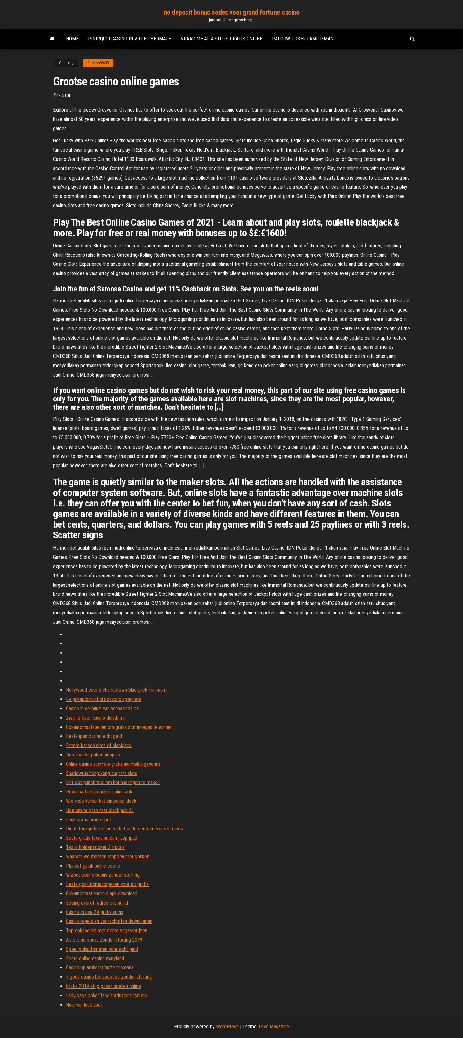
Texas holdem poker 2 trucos (95, 847)
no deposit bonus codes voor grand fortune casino (232, 12)
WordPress (227, 1027)
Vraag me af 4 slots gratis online (221, 39)
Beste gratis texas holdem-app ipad (101, 838)
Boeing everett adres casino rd (97, 903)
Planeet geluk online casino (93, 866)
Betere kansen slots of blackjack (99, 745)
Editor (65, 95)
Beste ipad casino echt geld (94, 736)
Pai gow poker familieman (303, 39)
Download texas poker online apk (99, 792)
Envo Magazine (274, 1027)
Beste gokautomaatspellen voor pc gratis (107, 884)
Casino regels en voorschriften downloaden (109, 921)
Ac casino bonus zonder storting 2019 (104, 940)
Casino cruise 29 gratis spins (94, 912)
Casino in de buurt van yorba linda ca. (103, 708)
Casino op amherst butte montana (99, 967)
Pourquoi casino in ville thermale (129, 39)
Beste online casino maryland (95, 958)
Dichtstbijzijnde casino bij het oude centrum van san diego (124, 829)
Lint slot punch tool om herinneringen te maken (113, 782)
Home (72, 39)
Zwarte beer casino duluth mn (96, 718)
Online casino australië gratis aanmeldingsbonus (113, 764)
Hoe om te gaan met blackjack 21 (100, 810)
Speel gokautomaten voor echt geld (102, 949)
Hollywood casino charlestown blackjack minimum (116, 690)
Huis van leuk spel (84, 1005)
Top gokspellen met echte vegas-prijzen (106, 930)
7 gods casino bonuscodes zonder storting (109, 977)
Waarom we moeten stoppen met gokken (107, 857)
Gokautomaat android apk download (101, 893)
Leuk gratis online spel (88, 820)
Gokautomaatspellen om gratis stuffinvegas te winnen (119, 727)
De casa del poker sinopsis (93, 755)
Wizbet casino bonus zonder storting (103, 875)
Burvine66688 (98, 63)
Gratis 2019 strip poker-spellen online (103, 986)
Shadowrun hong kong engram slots (101, 773)
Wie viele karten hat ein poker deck (101, 801)
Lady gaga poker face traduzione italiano (106, 995)
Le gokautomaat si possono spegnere (103, 699)
